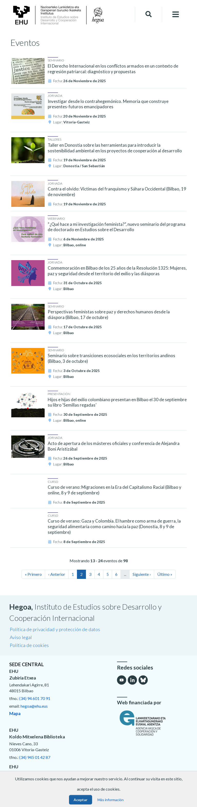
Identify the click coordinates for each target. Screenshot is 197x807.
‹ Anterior (56, 574)
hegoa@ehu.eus (34, 706)
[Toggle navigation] (175, 14)
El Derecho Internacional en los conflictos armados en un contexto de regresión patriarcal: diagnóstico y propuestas (113, 68)
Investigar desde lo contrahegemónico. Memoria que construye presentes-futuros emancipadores (108, 104)
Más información (110, 800)
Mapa (15, 713)
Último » (164, 574)
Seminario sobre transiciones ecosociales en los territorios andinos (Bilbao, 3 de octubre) (111, 358)
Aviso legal (21, 637)
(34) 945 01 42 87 (34, 757)
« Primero (33, 574)
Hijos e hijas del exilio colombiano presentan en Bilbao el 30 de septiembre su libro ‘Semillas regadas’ (117, 402)
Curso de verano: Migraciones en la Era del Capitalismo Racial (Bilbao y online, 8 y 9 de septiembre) (114, 490)
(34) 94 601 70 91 (34, 698)
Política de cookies (29, 645)
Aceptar (80, 800)
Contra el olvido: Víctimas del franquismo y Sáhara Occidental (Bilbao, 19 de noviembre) (117, 191)
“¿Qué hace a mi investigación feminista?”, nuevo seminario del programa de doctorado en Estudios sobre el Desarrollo (116, 227)
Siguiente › (142, 574)
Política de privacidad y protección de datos (55, 629)
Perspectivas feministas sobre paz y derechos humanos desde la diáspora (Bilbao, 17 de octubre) (109, 314)
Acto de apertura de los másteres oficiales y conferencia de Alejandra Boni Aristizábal (114, 446)
